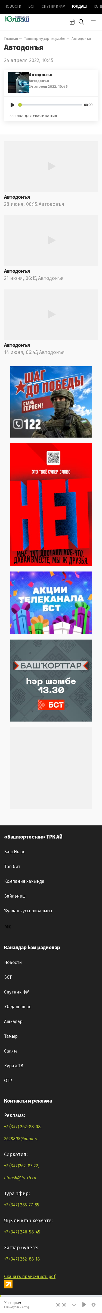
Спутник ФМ (53, 6)
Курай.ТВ (13, 1065)
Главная (11, 38)
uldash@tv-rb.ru (20, 1177)
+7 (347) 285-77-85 (21, 1205)
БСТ (31, 6)
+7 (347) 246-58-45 (22, 1232)
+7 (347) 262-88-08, (23, 1126)
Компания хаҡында (24, 881)
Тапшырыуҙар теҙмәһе (44, 38)
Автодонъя (81, 38)
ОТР (8, 1080)
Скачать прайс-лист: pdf (29, 1276)
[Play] (12, 105)
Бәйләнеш (15, 896)
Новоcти (12, 6)
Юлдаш (79, 6)
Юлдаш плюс (17, 1006)
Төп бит (12, 866)
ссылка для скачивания (33, 115)
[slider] (50, 104)
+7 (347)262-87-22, (21, 1165)
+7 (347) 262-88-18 (22, 1259)
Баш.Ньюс (14, 851)
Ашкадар (13, 1021)
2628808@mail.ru (21, 1138)
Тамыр (11, 1036)
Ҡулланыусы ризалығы (28, 910)
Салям (10, 1051)
